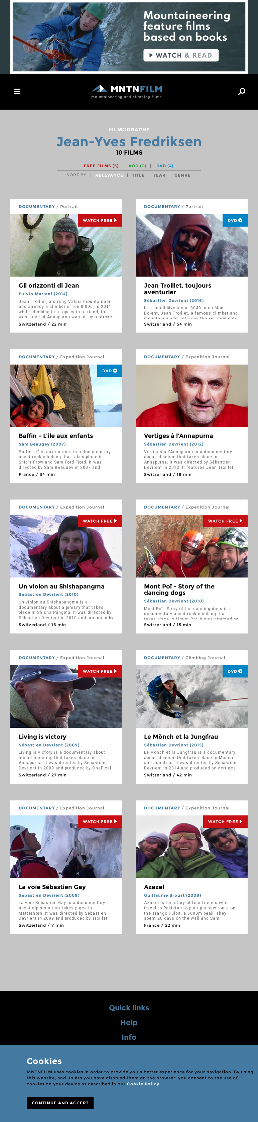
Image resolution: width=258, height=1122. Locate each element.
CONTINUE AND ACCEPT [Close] (60, 1102)
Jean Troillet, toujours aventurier (177, 289)
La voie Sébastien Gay (52, 887)
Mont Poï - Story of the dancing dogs (179, 590)
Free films (101, 165)
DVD (164, 165)
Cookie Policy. (144, 1083)
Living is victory (43, 736)
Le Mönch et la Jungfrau (181, 736)
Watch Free (100, 220)
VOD (137, 165)
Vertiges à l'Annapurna (178, 436)
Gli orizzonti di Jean (49, 285)
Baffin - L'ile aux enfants (56, 436)
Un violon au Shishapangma (62, 586)
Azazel (154, 887)
